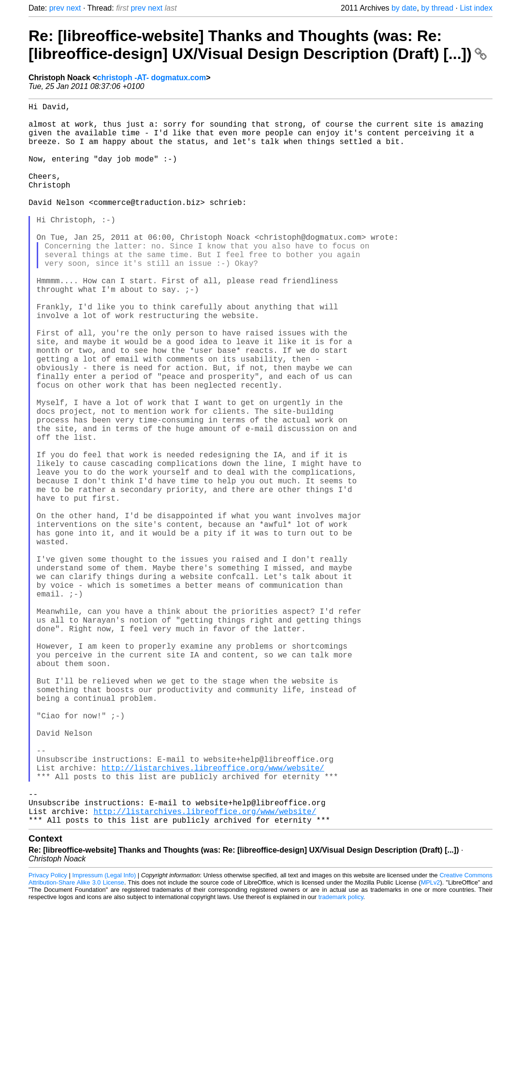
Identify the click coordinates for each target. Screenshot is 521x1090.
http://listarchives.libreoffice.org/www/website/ (212, 916)
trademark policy (340, 1057)
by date (404, 8)
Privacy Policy (48, 1035)
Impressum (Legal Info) (104, 1035)
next (73, 8)
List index (476, 8)
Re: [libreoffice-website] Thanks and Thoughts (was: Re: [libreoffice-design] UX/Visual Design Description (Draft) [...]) (258, 44)
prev (56, 8)
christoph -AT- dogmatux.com (151, 77)
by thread (437, 8)
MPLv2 (430, 1042)
